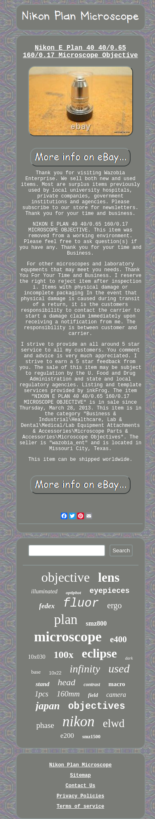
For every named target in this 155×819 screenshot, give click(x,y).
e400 (118, 639)
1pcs (41, 694)
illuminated (44, 591)
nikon (78, 721)
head (67, 682)
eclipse (99, 653)
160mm (68, 693)
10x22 (55, 672)
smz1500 (91, 737)
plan (66, 619)
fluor (81, 603)
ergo (114, 605)
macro (116, 684)
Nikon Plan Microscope (80, 765)
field (93, 695)
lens (108, 577)
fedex (47, 606)
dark (129, 658)
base (36, 672)
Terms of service (80, 806)
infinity (85, 669)
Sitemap (80, 775)
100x (64, 654)
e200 (67, 736)
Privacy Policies (80, 796)
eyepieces (109, 591)
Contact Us (80, 786)
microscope (68, 636)
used (118, 668)
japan (48, 705)
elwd (113, 723)
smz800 (96, 623)
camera (116, 694)
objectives (96, 706)
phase (45, 725)
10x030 (36, 657)
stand (42, 684)
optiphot (73, 592)
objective (65, 577)
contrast (91, 684)
